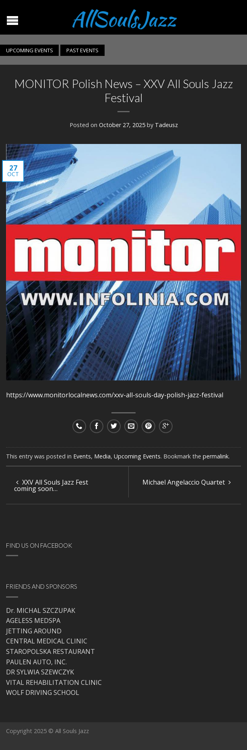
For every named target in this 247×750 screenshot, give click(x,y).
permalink (215, 456)
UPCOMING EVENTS (29, 50)
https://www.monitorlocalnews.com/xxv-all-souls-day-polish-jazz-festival (115, 394)
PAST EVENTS (82, 50)
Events (82, 456)
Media (102, 456)
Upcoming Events (137, 456)
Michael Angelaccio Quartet (186, 482)
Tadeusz (166, 125)
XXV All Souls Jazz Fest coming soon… (51, 485)
